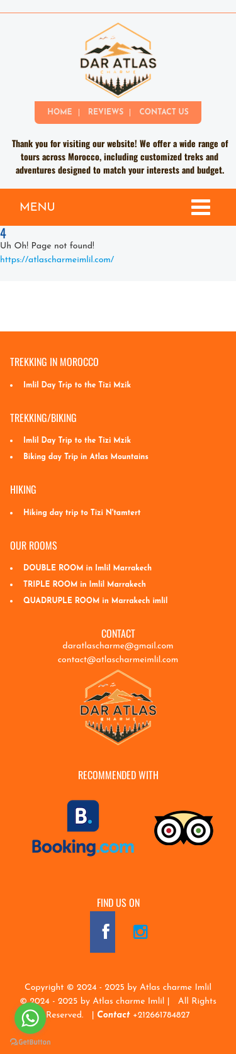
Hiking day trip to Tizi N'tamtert (82, 513)
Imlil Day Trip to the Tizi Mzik (77, 385)
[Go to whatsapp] (30, 1018)
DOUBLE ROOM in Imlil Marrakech (87, 568)
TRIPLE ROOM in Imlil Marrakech (84, 585)
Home (59, 112)
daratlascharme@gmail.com (117, 646)
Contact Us (163, 112)
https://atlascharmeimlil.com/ (57, 260)
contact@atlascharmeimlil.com (118, 660)
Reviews (105, 112)
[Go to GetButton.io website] (30, 1041)
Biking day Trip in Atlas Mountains (86, 457)
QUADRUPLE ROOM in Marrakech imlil (95, 601)
